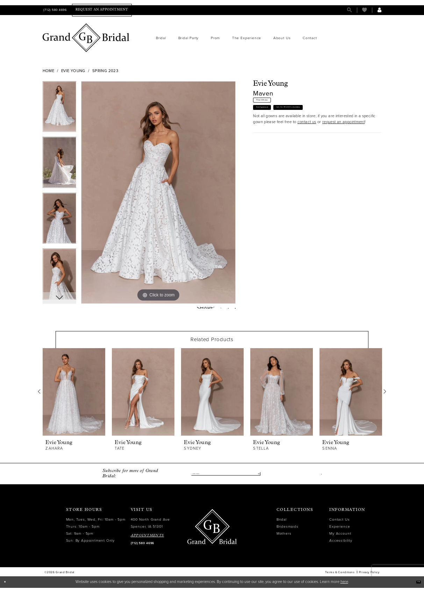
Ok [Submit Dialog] (415, 585)
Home (49, 71)
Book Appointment (274, 121)
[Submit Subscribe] (256, 476)
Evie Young (73, 71)
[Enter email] (225, 476)
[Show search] (349, 10)
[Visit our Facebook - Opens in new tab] (320, 476)
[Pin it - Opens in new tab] (222, 309)
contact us (306, 139)
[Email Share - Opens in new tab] (233, 309)
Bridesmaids (287, 529)
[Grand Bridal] (86, 37)
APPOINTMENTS (147, 538)
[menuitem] (54, 10)
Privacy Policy (369, 575)
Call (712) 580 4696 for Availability (338, 121)
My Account (340, 536)
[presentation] (74, 395)
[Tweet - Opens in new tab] (211, 309)
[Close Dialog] (7, 585)
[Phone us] (54, 10)
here (344, 585)
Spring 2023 (105, 71)
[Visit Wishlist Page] (364, 10)
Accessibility (340, 543)
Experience (339, 529)
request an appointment (343, 139)
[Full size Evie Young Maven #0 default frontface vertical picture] (158, 192)
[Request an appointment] (102, 10)
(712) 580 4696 (142, 546)
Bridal (281, 522)
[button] (379, 10)
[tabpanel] (60, 109)
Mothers (284, 536)
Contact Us (339, 522)
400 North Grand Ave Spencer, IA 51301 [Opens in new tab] (150, 526)
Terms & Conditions (339, 575)
